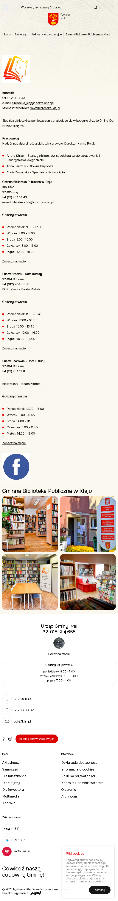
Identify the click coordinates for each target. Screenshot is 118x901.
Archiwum (69, 796)
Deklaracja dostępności (79, 762)
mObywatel (16, 851)
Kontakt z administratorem (82, 783)
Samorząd (21, 34)
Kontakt (8, 803)
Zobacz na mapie (14, 261)
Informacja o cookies (77, 769)
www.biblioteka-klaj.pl (45, 108)
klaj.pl (7, 34)
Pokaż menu (5, 7)
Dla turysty (11, 783)
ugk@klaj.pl (16, 721)
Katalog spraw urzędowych (36, 739)
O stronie (68, 789)
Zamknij (99, 891)
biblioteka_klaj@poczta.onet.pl (33, 103)
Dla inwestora (13, 789)
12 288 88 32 (18, 710)
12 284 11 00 (17, 699)
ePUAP (13, 840)
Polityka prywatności (78, 776)
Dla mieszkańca (14, 776)
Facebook (4, 739)
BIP (10, 829)
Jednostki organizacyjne (46, 34)
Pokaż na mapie (59, 654)
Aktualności (11, 762)
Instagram (10, 739)
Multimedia (10, 796)
